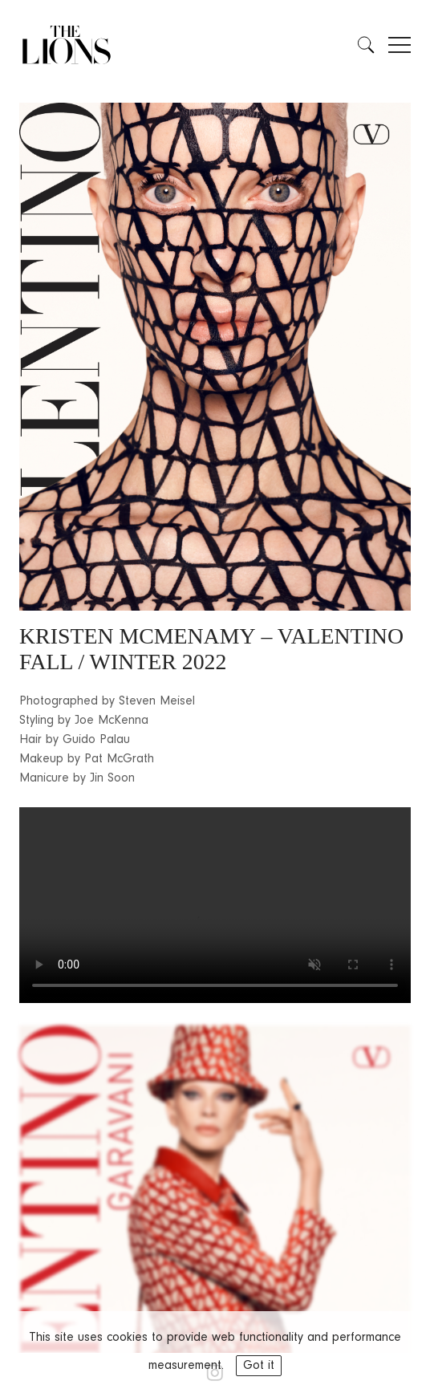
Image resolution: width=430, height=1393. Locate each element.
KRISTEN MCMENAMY (137, 635)
